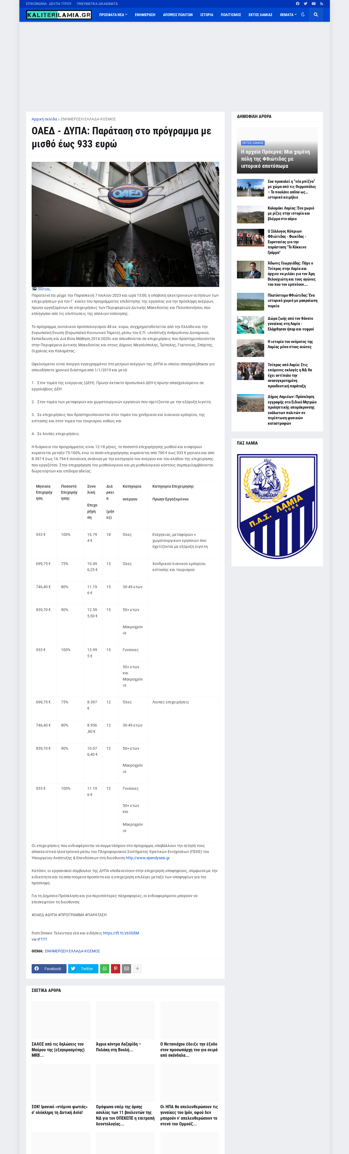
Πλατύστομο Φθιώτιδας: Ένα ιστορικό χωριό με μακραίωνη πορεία (292, 300)
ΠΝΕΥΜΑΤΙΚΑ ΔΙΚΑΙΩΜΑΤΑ (97, 4)
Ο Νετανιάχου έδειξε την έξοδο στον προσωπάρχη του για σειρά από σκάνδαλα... (189, 1049)
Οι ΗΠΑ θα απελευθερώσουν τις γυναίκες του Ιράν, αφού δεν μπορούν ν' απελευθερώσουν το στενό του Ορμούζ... (189, 1115)
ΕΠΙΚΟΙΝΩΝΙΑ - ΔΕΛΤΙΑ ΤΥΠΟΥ (48, 4)
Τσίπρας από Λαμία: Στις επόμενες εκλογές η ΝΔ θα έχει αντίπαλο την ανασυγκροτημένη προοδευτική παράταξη (290, 375)
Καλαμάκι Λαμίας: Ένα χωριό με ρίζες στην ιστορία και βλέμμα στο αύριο (291, 213)
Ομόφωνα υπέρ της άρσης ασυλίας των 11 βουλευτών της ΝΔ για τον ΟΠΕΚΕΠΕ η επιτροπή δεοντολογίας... (125, 1115)
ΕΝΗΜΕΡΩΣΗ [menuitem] (145, 15)
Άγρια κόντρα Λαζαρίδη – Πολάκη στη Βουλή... (118, 1046)
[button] (303, 15)
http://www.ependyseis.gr (148, 858)
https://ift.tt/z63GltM (121, 933)
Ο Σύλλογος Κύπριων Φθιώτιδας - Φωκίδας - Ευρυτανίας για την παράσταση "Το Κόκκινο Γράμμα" (287, 242)
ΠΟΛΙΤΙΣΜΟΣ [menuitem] (231, 15)
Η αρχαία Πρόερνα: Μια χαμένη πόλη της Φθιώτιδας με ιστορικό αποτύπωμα (275, 158)
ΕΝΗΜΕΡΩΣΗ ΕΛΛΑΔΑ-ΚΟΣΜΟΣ (88, 119)
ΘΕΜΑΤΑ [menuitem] (286, 15)
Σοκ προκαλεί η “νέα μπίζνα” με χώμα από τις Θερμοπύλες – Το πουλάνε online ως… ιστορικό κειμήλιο (292, 189)
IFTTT (42, 939)
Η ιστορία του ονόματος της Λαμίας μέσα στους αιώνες (290, 344)
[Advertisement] (174, 67)
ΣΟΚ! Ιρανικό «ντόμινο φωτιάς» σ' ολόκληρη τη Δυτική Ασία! (60, 1109)
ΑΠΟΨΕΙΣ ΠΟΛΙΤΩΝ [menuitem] (178, 15)
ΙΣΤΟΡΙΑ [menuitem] (206, 15)
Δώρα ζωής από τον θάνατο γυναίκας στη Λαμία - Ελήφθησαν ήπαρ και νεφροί (291, 324)
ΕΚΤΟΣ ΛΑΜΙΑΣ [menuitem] (260, 15)
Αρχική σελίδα (44, 119)
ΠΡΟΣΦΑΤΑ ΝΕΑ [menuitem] (111, 15)
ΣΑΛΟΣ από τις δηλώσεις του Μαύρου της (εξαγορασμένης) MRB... (58, 1049)
